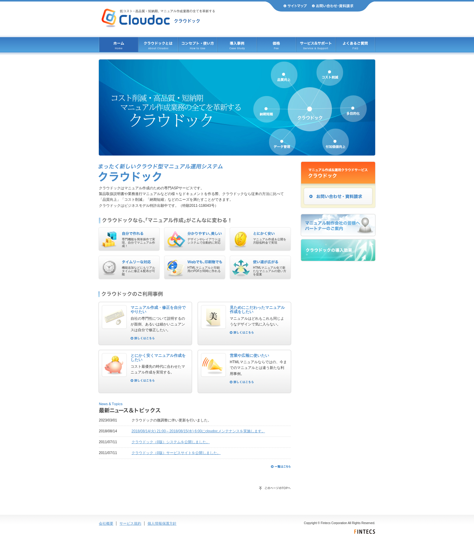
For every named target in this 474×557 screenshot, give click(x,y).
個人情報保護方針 (162, 523)
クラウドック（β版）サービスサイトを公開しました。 (176, 453)
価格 (276, 44)
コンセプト (197, 44)
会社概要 (106, 523)
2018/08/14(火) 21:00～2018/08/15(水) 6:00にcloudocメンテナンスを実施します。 (198, 431)
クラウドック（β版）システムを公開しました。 (170, 442)
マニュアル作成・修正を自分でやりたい (158, 309)
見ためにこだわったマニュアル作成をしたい (257, 309)
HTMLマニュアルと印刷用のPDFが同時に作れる (204, 269)
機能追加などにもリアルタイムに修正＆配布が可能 (138, 271)
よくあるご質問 (355, 44)
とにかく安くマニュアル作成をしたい (158, 357)
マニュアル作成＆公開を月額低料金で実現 (269, 241)
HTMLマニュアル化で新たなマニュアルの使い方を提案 (269, 271)
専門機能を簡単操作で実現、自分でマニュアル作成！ (138, 243)
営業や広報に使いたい (249, 355)
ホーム (118, 44)
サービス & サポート (315, 44)
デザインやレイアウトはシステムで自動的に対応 (204, 241)
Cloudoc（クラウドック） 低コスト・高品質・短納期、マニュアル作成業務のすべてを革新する (158, 18)
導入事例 (237, 44)
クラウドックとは (158, 44)
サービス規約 (130, 523)
